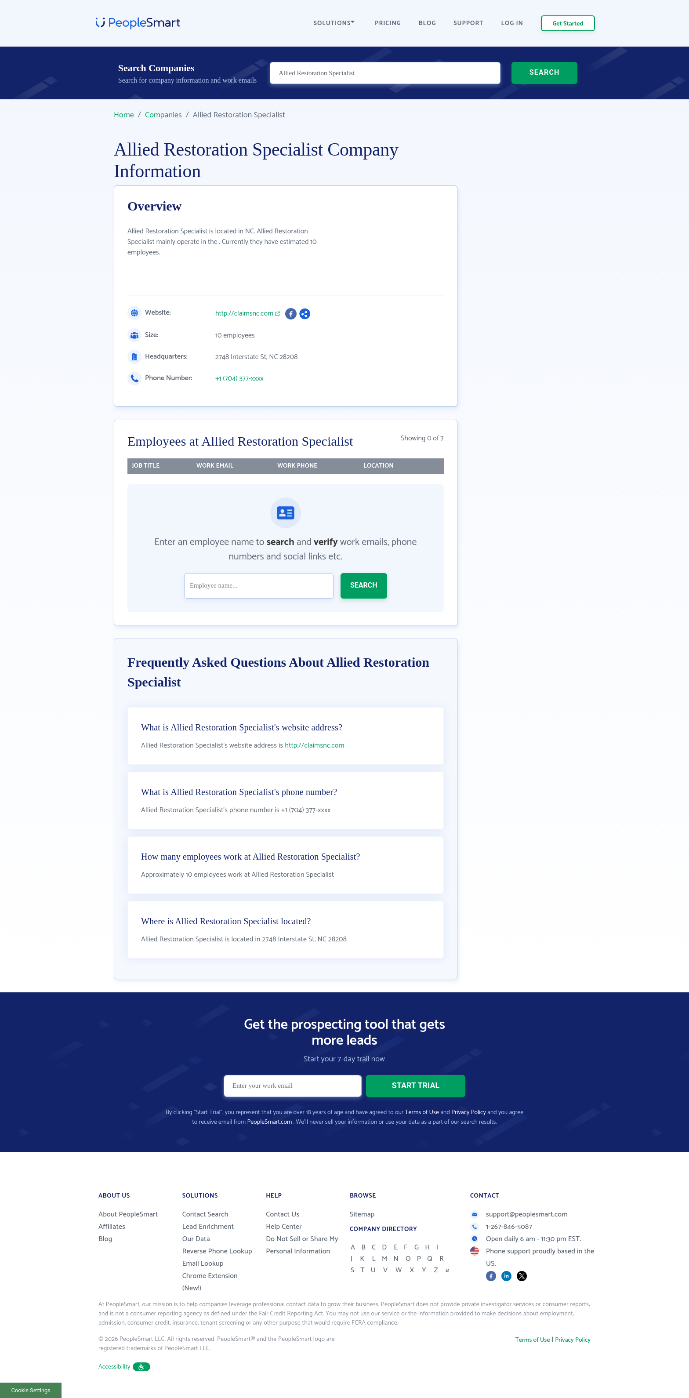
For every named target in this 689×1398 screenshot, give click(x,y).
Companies (163, 115)
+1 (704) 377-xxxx (239, 379)
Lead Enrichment (208, 1227)
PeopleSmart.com (269, 1122)
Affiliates (111, 1227)
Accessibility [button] (124, 1367)
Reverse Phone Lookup (217, 1251)
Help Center (284, 1227)
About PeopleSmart (128, 1214)
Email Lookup (203, 1264)
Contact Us (282, 1214)
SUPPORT (468, 23)
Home (124, 115)
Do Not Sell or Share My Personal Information (302, 1245)
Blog (105, 1239)
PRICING (388, 23)
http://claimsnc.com (244, 314)
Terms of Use (422, 1113)
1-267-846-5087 (501, 1227)
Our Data (196, 1239)
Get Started (568, 24)
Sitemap (362, 1214)
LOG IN (512, 23)
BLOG (427, 23)
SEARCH (544, 72)
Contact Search (205, 1214)
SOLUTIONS (334, 23)
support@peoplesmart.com (519, 1214)
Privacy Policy (468, 1113)
